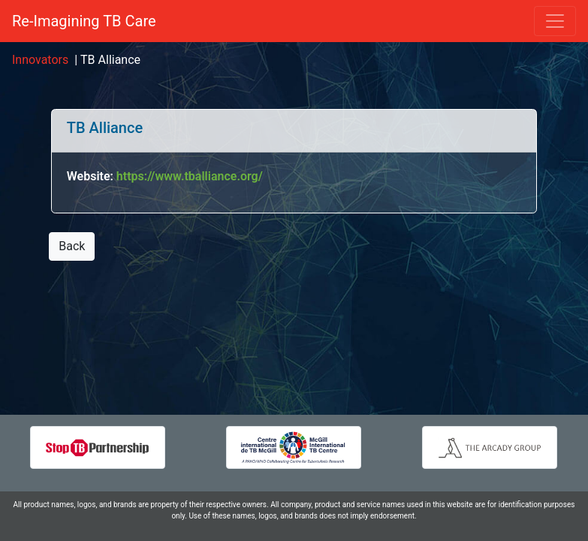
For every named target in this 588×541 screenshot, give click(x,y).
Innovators (40, 60)
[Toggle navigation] (555, 21)
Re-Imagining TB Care (84, 21)
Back (72, 246)
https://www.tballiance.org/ (189, 176)
